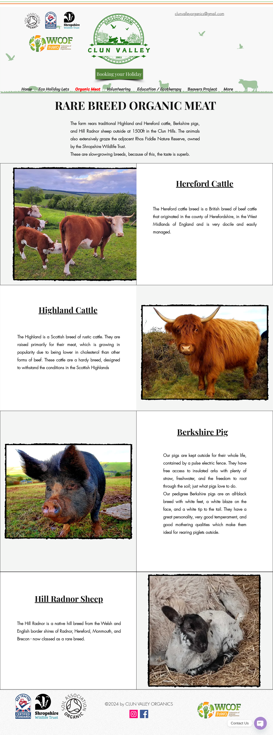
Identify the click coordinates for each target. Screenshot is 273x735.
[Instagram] (133, 714)
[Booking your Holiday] (119, 74)
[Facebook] (144, 714)
